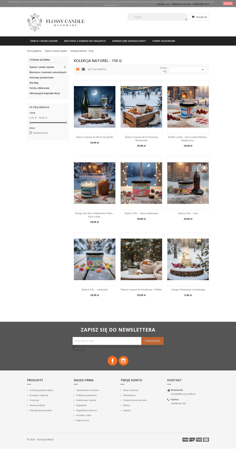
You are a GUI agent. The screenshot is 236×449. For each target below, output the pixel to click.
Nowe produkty (37, 405)
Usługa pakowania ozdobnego (188, 289)
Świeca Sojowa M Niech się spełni (94, 137)
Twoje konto (131, 380)
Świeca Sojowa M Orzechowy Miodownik (141, 138)
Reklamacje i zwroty (86, 400)
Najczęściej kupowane (40, 410)
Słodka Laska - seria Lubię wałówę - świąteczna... (188, 138)
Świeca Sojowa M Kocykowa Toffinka (141, 289)
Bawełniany (40, 132)
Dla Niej (34, 82)
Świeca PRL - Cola (188, 213)
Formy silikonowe (164, 40)
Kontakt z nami (83, 415)
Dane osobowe (130, 390)
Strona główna (40, 60)
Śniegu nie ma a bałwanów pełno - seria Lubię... (94, 215)
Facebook (112, 361)
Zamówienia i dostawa (87, 390)
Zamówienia (129, 395)
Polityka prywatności (86, 395)
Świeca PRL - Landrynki (95, 289)
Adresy (126, 405)
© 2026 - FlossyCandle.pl (40, 439)
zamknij (228, 3)
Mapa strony (82, 420)
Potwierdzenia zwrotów (135, 400)
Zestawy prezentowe (41, 77)
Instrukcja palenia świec (41, 390)
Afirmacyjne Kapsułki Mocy (129, 40)
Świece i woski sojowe (44, 40)
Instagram (123, 361)
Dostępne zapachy (38, 395)
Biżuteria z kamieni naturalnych (85, 40)
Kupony (127, 410)
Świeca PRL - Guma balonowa (141, 213)
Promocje (34, 400)
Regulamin (81, 405)
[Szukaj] (157, 16)
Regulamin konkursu (86, 410)
